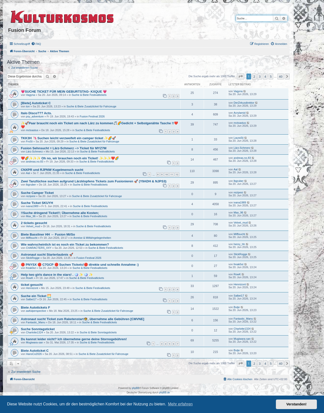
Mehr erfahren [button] (180, 404)
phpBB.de (164, 392)
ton (28, 106)
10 (166, 174)
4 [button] (265, 76)
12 (177, 174)
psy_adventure (35, 116)
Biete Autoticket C (35, 350)
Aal (28, 173)
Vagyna (30, 94)
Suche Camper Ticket (37, 193)
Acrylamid (239, 112)
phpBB (135, 388)
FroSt (29, 141)
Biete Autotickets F (35, 307)
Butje (237, 307)
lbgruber (31, 184)
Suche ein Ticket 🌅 (36, 296)
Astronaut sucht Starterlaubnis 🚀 (47, 254)
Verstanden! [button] (296, 404)
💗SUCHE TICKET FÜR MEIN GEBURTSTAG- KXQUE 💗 (64, 91)
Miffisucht (31, 237)
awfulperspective (36, 310)
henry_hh (239, 244)
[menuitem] (36, 44)
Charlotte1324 (34, 332)
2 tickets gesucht (34, 223)
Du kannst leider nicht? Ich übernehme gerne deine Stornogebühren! (74, 339)
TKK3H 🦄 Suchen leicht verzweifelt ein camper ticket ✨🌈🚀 (68, 138)
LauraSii (238, 137)
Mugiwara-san (34, 342)
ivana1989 (32, 206)
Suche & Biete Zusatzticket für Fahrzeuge (91, 106)
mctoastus (32, 130)
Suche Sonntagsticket (38, 329)
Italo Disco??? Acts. (36, 113)
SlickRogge (33, 257)
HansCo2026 (34, 353)
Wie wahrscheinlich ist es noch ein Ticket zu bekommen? (65, 244)
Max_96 (31, 216)
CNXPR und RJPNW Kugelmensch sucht (52, 170)
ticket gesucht (32, 285)
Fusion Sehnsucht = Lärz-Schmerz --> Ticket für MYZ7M (64, 148)
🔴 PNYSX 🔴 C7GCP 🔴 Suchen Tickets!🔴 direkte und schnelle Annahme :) (80, 264)
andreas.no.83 (34, 161)
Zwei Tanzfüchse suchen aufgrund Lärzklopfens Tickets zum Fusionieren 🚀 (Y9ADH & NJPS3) (93, 181)
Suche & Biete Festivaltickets (89, 94)
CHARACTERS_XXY (39, 247)
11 (171, 174)
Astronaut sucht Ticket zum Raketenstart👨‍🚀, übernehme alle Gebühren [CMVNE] (82, 319)
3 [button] (260, 76)
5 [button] (271, 76)
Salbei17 (31, 299)
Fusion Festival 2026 (92, 116)
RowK (29, 277)
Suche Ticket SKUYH (37, 203)
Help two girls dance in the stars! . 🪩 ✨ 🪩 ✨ (57, 274)
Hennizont (32, 288)
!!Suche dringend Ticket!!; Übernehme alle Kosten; (60, 213)
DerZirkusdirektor (244, 102)
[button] (240, 76)
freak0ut (31, 267)
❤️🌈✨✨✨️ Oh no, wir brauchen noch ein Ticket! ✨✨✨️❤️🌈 (70, 158)
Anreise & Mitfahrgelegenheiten (92, 237)
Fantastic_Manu (35, 322)
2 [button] (254, 76)
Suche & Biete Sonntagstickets (98, 332)
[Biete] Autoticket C (36, 103)
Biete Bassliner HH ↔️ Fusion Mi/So (48, 234)
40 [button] (281, 76)
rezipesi (30, 196)
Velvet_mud (33, 226)
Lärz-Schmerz (34, 151)
